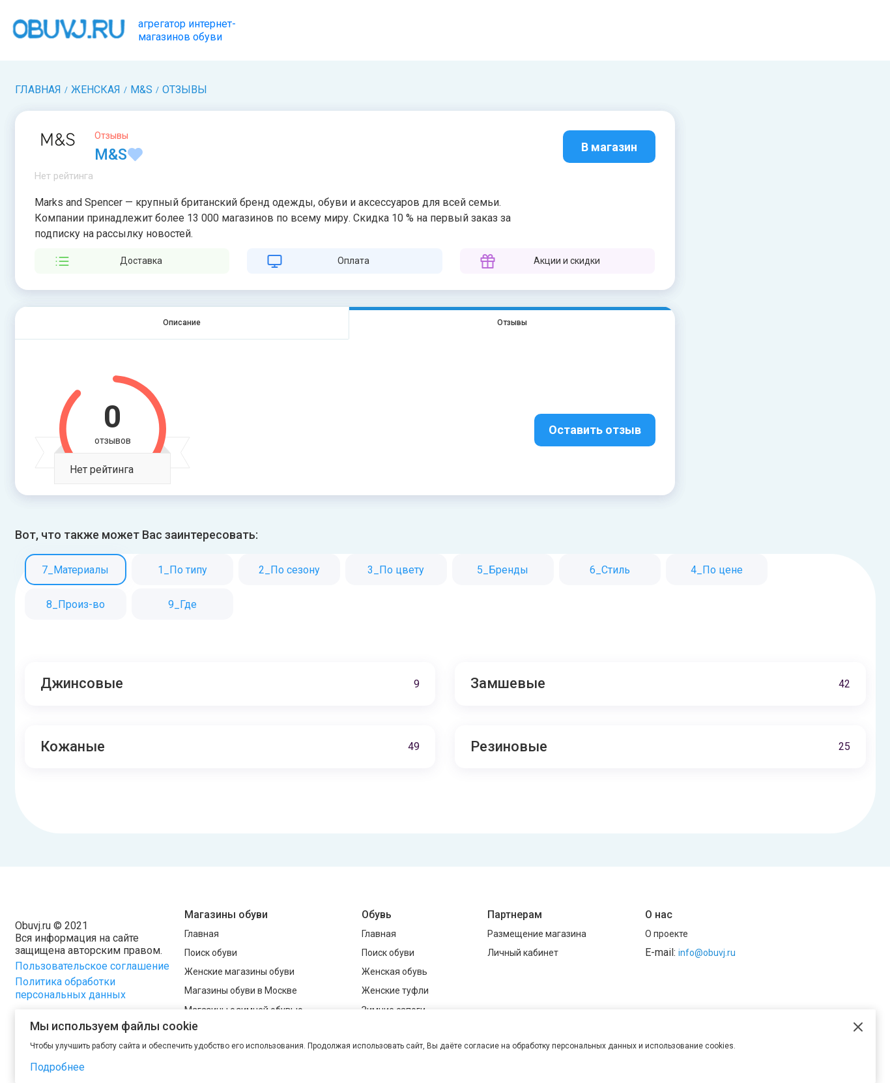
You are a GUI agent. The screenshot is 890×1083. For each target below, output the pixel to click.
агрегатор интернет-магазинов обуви (187, 30)
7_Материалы (75, 570)
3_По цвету (395, 570)
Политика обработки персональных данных (70, 988)
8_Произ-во (75, 605)
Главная (201, 934)
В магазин (609, 147)
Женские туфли (395, 991)
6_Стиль (610, 570)
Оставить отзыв (595, 430)
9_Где (182, 605)
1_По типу (182, 570)
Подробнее (57, 1067)
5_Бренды (502, 570)
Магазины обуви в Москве (240, 991)
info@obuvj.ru (707, 952)
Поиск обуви (210, 952)
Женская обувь (394, 971)
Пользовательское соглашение (92, 966)
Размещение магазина (536, 934)
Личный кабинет (522, 952)
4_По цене (717, 570)
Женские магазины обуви (239, 971)
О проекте (666, 934)
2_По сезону (289, 570)
